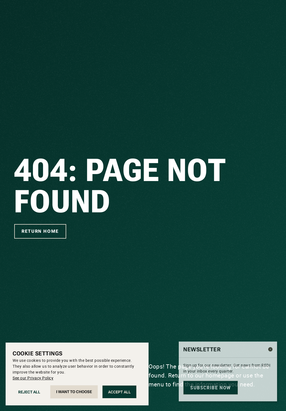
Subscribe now (210, 396)
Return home (40, 231)
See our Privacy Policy (33, 378)
